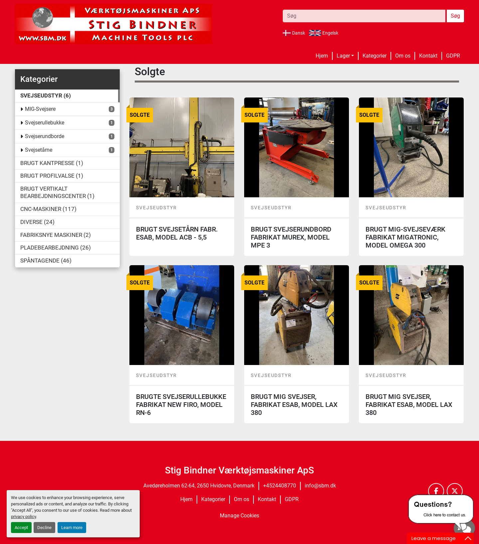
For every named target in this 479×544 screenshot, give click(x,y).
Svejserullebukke (44, 122)
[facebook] (436, 491)
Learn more (71, 527)
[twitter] (455, 491)
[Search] (364, 16)
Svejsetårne (38, 150)
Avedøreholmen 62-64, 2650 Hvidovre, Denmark (198, 485)
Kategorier (375, 56)
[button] (345, 56)
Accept (21, 527)
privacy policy (23, 516)
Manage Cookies (239, 515)
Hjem (322, 56)
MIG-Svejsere (40, 109)
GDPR (453, 56)
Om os (402, 56)
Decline (44, 527)
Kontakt (428, 56)
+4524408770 (279, 485)
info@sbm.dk (320, 485)
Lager (343, 56)
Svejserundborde (44, 136)
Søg (455, 16)
